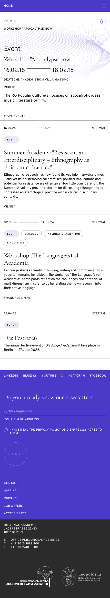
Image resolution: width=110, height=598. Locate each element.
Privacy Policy (48, 430)
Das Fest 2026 (20, 338)
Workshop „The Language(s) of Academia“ (41, 259)
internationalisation (63, 234)
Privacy (10, 498)
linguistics (15, 242)
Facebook (98, 376)
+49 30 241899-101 (24, 547)
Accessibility (15, 514)
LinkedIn (11, 376)
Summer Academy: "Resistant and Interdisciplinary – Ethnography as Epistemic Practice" (46, 160)
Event (11, 139)
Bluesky (30, 376)
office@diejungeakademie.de (35, 540)
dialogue (31, 234)
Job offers (13, 506)
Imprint (10, 491)
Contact (11, 483)
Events (10, 21)
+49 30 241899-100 (25, 544)
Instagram (76, 376)
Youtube (49, 376)
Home (8, 6)
